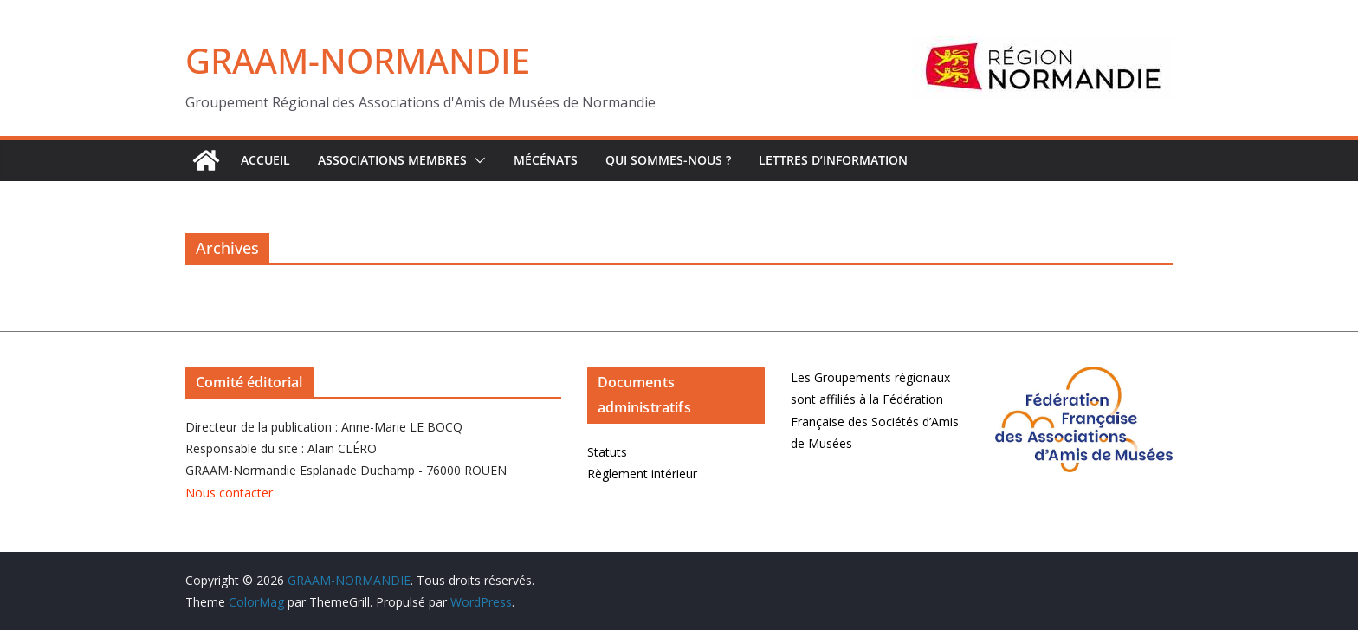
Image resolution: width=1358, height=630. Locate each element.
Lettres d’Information (833, 160)
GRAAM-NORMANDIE (357, 60)
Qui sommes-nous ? (668, 160)
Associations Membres (392, 160)
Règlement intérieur (642, 473)
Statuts (607, 452)
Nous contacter (229, 492)
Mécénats (546, 160)
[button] (476, 160)
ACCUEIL (265, 160)
